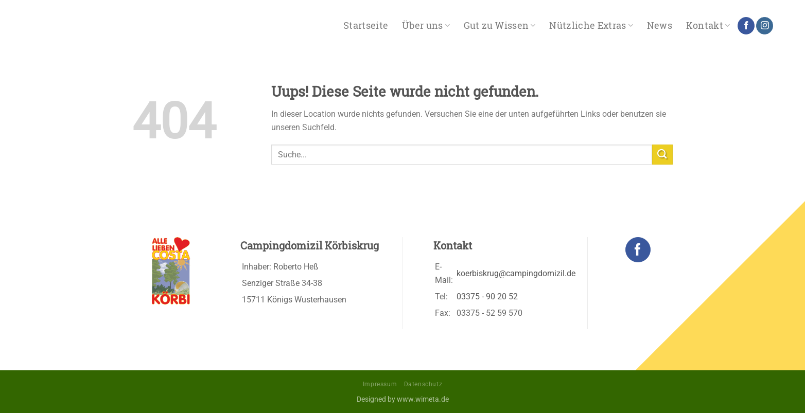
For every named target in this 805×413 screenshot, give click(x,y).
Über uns (426, 25)
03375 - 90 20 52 (487, 296)
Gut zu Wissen (500, 25)
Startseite (366, 25)
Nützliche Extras (591, 25)
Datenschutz (423, 384)
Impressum (380, 384)
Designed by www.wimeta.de (403, 399)
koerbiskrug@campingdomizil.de (516, 273)
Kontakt (708, 25)
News (659, 25)
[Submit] (662, 155)
